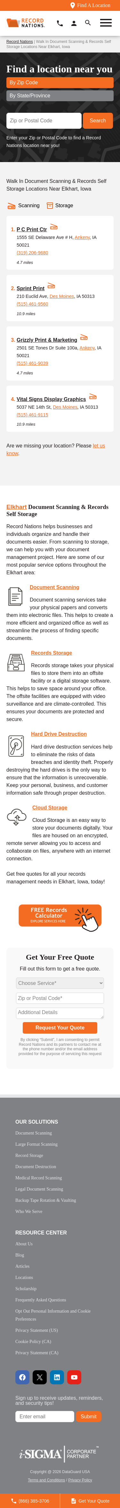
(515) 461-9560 (32, 304)
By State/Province (30, 95)
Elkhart (16, 507)
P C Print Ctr (32, 229)
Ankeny (82, 237)
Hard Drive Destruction (59, 734)
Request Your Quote (60, 1027)
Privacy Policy (80, 1480)
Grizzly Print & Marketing (47, 340)
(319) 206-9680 (32, 252)
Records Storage (51, 653)
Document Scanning (54, 587)
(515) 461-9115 (32, 414)
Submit (89, 1416)
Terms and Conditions (46, 1480)
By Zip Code (24, 82)
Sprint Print (30, 288)
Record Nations (19, 41)
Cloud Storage (49, 807)
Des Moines (62, 296)
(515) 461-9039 (32, 363)
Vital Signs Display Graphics (51, 399)
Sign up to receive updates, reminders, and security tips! (59, 1400)
